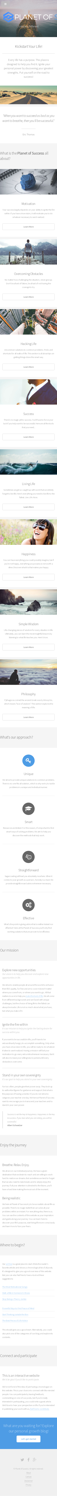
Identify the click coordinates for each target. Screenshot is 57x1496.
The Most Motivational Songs (14, 1286)
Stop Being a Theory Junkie (14, 1299)
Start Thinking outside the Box (15, 1314)
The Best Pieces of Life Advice (15, 1320)
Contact (28, 1476)
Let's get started (28, 1439)
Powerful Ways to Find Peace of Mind (18, 1308)
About (28, 1472)
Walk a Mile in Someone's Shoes (16, 1293)
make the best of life (34, 996)
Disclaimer (28, 1481)
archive (9, 1264)
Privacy (28, 1484)
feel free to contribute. (39, 1409)
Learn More (28, 226)
